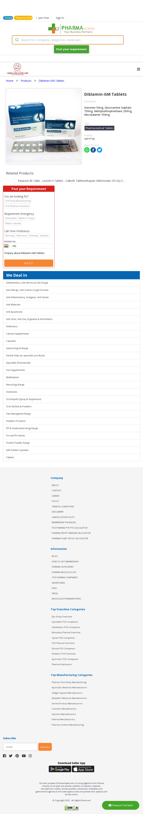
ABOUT (55, 485)
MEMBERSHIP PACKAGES (64, 522)
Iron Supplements (15, 370)
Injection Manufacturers (64, 714)
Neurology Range (15, 384)
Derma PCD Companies (63, 648)
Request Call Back (121, 805)
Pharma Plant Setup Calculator (70, 538)
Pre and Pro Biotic (15, 435)
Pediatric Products (16, 421)
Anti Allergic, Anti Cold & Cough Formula (27, 290)
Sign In (60, 18)
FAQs (54, 588)
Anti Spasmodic (14, 311)
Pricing (8, 17)
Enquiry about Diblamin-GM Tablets (28, 253)
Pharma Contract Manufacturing (68, 724)
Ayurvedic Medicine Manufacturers (69, 687)
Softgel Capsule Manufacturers (67, 692)
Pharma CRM (24, 18)
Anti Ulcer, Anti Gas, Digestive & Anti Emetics (29, 319)
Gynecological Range (17, 348)
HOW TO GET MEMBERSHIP (65, 561)
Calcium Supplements (17, 333)
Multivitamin (12, 377)
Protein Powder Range (18, 442)
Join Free (42, 18)
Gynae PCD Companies (63, 637)
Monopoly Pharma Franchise (66, 632)
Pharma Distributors (62, 664)
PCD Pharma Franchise (63, 643)
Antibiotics (11, 326)
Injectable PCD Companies (65, 621)
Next (28, 263)
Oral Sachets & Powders (18, 406)
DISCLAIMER (57, 511)
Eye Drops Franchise (62, 616)
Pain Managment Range (18, 413)
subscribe (45, 747)
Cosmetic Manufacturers (64, 708)
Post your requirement (71, 49)
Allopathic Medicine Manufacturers (69, 698)
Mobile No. (10, 241)
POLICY (55, 501)
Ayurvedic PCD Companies (65, 659)
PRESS (55, 593)
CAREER (55, 495)
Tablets (10, 457)
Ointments (11, 391)
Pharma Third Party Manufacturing (69, 682)
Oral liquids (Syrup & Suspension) (23, 399)
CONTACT (56, 490)
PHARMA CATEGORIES (62, 566)
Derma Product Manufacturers (67, 703)
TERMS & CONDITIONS (63, 506)
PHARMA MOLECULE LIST (64, 572)
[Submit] (16, 40)
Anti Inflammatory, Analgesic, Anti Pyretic (27, 297)
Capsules (11, 341)
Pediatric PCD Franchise (64, 653)
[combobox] (67, 40)
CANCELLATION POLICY (63, 517)
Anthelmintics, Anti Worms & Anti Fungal (27, 282)
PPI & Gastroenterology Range (22, 428)
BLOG (55, 556)
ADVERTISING (58, 582)
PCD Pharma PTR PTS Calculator (70, 527)
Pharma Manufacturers (63, 719)
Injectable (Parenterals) (18, 362)
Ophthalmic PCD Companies (66, 627)
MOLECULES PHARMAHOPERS (66, 598)
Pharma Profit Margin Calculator (71, 533)
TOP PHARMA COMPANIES (64, 577)
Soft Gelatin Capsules (17, 450)
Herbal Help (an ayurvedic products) (25, 355)
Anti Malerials (13, 304)
